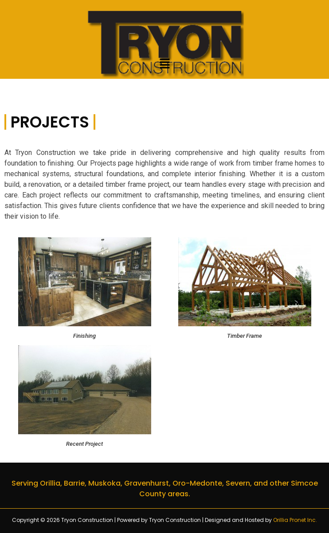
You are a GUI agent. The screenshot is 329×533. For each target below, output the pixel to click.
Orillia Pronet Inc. (295, 520)
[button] (164, 64)
